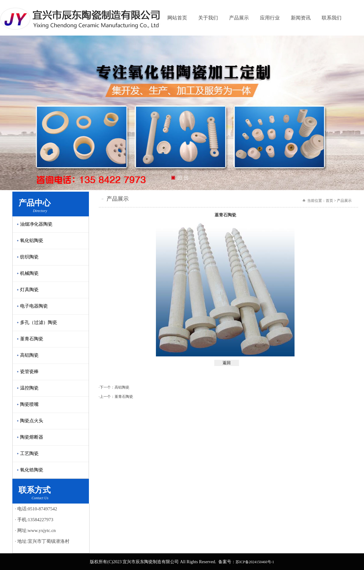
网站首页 (177, 17)
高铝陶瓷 (29, 355)
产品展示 (239, 17)
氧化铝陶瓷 (31, 240)
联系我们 (331, 17)
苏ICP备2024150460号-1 (255, 562)
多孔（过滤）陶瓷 (38, 322)
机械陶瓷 (29, 273)
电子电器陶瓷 (34, 306)
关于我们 (208, 17)
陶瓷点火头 (31, 420)
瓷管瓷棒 (29, 371)
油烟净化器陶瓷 (36, 224)
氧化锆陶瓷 (31, 469)
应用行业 (270, 17)
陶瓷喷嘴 (29, 404)
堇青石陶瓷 (31, 338)
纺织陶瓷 (29, 256)
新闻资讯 (301, 17)
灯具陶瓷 (29, 289)
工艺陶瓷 (29, 453)
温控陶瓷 (29, 387)
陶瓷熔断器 (31, 437)
